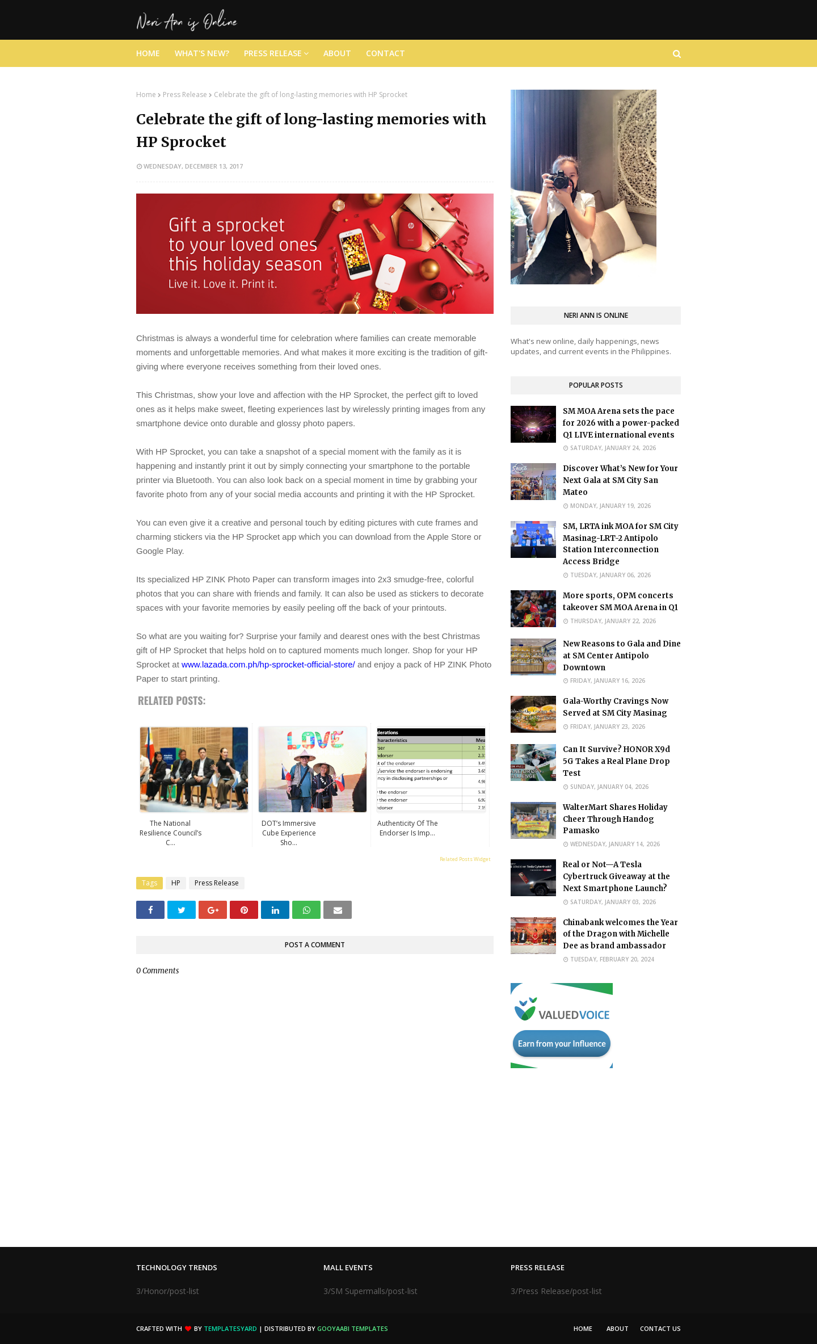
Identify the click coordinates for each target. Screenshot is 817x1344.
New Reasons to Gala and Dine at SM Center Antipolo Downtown (622, 656)
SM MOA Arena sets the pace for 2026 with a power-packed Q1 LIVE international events (621, 423)
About (618, 1328)
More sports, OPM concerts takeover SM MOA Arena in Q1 (620, 601)
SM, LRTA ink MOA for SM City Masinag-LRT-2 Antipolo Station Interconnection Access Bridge (621, 544)
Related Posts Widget (465, 859)
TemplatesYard (230, 1328)
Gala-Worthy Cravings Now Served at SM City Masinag (615, 707)
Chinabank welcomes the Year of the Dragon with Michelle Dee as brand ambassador (620, 934)
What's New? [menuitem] (202, 53)
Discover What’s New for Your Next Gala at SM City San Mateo (620, 480)
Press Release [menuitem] (273, 53)
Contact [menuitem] (385, 53)
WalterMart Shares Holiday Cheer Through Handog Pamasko (615, 819)
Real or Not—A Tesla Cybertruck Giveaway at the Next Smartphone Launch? (616, 876)
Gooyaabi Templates (352, 1328)
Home (146, 94)
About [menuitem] (337, 53)
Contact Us (660, 1328)
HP (175, 883)
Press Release (185, 94)
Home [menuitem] (148, 53)
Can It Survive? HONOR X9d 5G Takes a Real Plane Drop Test (616, 761)
